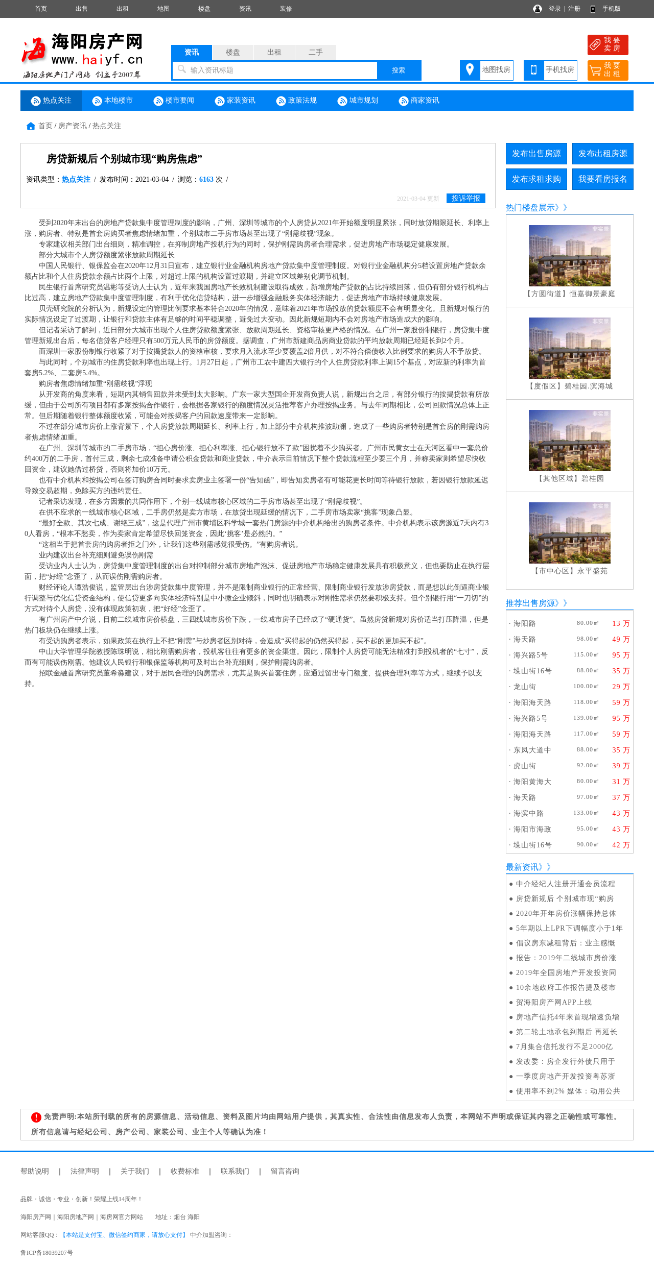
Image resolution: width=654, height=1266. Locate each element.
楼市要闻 (173, 101)
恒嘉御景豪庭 (593, 294)
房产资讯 (72, 126)
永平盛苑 (592, 571)
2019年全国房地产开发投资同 (566, 973)
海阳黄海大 (532, 782)
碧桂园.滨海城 (589, 386)
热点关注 (51, 101)
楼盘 (204, 8)
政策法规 (296, 101)
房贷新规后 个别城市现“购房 (565, 899)
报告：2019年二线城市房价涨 (566, 958)
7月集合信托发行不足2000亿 (564, 1047)
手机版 (611, 8)
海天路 (524, 639)
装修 (286, 8)
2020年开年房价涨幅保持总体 (566, 913)
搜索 (398, 70)
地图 (163, 8)
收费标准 (185, 1171)
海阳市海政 (532, 829)
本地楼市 (112, 101)
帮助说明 (34, 1171)
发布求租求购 (536, 179)
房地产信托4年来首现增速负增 (568, 1017)
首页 (41, 8)
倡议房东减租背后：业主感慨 (566, 943)
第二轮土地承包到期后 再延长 (567, 1032)
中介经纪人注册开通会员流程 (566, 884)
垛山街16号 (532, 671)
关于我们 (135, 1171)
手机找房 (560, 70)
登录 (555, 8)
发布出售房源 (536, 153)
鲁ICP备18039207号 (46, 1252)
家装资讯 (235, 101)
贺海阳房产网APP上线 (554, 1002)
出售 (82, 8)
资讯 (245, 8)
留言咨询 (285, 1171)
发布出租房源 (602, 153)
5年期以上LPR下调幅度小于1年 (569, 928)
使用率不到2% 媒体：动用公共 (568, 1091)
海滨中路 (528, 813)
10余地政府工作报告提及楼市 (566, 987)
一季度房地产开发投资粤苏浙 (566, 1076)
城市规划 (357, 101)
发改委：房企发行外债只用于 (566, 1061)
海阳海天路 (532, 703)
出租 (122, 8)
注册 (574, 8)
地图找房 (496, 70)
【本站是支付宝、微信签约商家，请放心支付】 (124, 1234)
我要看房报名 (602, 179)
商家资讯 (419, 101)
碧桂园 (592, 478)
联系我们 (235, 1171)
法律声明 (85, 1171)
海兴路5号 (530, 655)
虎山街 (524, 766)
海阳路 (524, 623)
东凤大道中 (532, 750)
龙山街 (524, 687)
